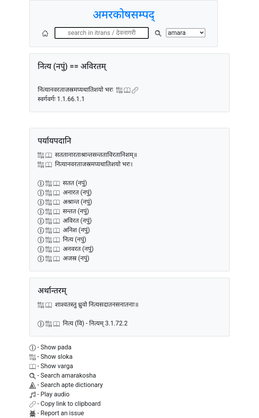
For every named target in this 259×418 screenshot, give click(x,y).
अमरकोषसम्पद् (123, 14)
